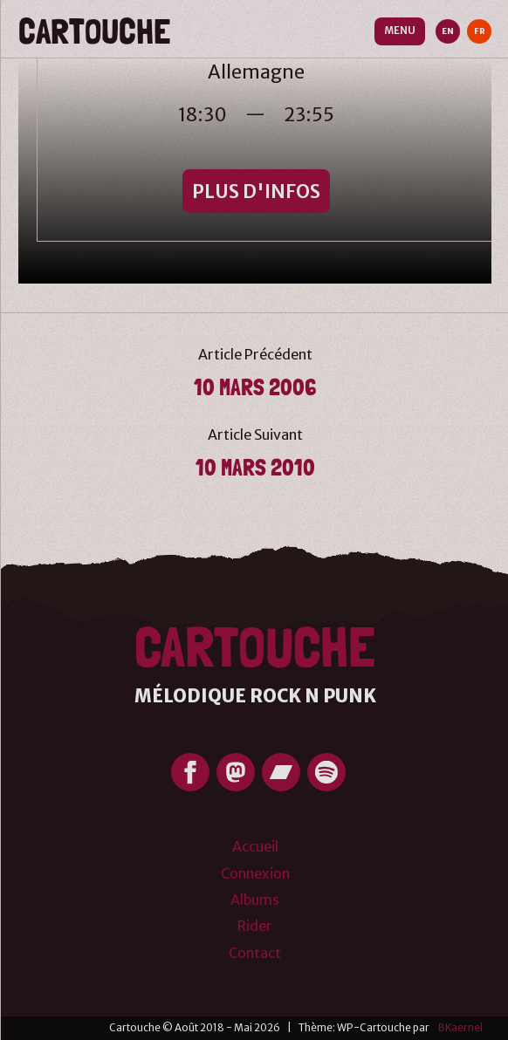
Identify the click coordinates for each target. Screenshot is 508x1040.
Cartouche (94, 31)
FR (479, 31)
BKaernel (460, 1028)
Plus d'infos (256, 191)
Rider (254, 925)
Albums (254, 899)
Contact (255, 952)
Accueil (255, 846)
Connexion (255, 873)
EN (448, 31)
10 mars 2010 (255, 467)
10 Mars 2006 (255, 386)
